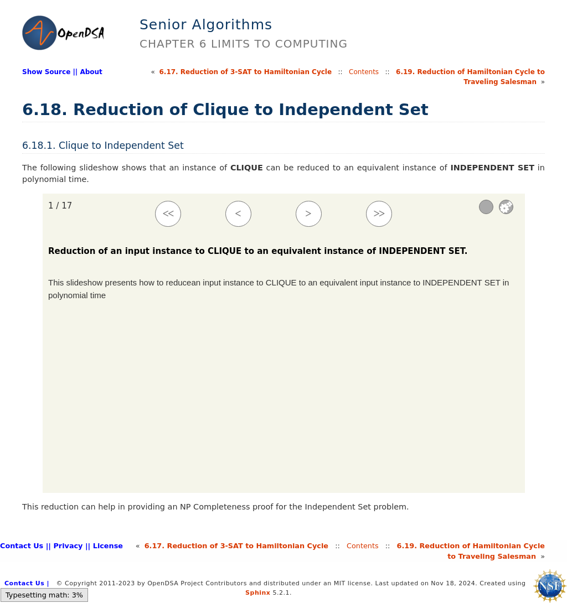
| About (88, 72)
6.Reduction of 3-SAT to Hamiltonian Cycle (245, 72)
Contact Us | (24, 546)
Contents (364, 72)
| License (105, 546)
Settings (506, 207)
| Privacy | (67, 546)
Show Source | (48, 72)
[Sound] (486, 207)
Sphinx (257, 592)
